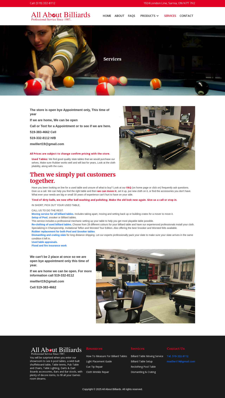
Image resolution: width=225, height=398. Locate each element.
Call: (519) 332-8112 (42, 3)
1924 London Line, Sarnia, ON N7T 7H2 (169, 3)
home (107, 16)
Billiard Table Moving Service (147, 356)
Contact (186, 16)
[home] (60, 16)
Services (170, 16)
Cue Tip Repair (94, 366)
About (119, 16)
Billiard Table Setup (142, 361)
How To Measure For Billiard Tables (106, 356)
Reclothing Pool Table (143, 366)
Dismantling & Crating (143, 372)
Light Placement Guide (99, 361)
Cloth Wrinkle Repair (97, 372)
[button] (149, 16)
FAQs (131, 16)
